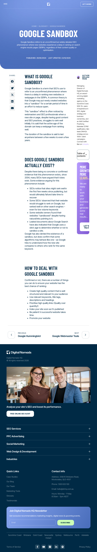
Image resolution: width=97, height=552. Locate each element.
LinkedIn (85, 144)
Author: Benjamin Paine (86, 77)
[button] (12, 81)
